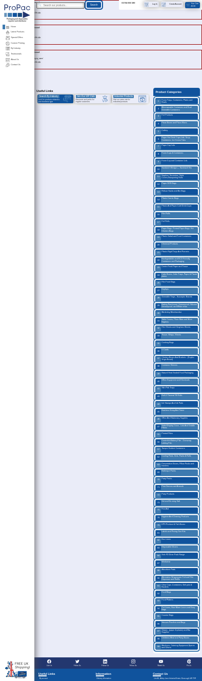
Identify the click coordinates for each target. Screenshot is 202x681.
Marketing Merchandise (168, 313)
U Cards (162, 351)
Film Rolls (163, 215)
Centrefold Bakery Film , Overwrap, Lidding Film (174, 442)
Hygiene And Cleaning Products (172, 518)
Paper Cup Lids (165, 146)
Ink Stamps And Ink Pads (169, 404)
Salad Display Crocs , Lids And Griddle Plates (175, 427)
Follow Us (77, 663)
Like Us (49, 663)
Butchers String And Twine (170, 411)
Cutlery (162, 131)
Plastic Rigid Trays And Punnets (172, 253)
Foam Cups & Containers (169, 154)
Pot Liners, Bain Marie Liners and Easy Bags (175, 609)
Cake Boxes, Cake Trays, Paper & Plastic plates (176, 275)
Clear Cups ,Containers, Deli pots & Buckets (174, 586)
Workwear (163, 563)
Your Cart (192, 5)
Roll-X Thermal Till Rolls (169, 396)
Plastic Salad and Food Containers (173, 237)
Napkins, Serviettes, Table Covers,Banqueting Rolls (170, 177)
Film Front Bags (165, 283)
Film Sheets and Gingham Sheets (173, 328)
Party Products (165, 495)
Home (10, 27)
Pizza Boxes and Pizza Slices (171, 124)
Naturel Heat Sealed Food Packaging (174, 374)
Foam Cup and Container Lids (171, 162)
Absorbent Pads (165, 571)
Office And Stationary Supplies (172, 419)
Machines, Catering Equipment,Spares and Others (175, 647)
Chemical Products (167, 245)
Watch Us (161, 663)
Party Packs (164, 480)
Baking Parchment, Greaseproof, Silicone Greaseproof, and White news (176, 306)
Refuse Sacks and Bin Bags (171, 192)
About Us (12, 60)
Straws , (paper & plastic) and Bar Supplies (173, 631)
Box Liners (163, 540)
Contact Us (13, 65)
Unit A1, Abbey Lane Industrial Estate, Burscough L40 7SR (175, 678)
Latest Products (15, 32)
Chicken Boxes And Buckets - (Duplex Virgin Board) (175, 358)
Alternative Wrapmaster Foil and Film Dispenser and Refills (174, 578)
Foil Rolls (162, 222)
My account (43, 678)
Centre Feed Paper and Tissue (172, 268)
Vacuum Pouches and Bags (170, 623)
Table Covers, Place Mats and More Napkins (174, 320)
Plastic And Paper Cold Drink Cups (173, 207)
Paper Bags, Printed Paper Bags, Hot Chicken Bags (174, 230)
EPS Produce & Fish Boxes (170, 525)
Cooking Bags (164, 344)
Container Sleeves (166, 366)
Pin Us (189, 663)
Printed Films (164, 434)
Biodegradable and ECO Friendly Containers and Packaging (173, 260)
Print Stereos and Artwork (170, 487)
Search (94, 5)
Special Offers (14, 37)
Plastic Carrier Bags (167, 199)
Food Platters (164, 601)
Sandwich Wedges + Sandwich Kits (174, 169)
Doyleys (162, 290)
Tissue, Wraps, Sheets (168, 336)
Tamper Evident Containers (170, 449)
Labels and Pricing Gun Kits (170, 533)
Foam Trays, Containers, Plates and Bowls (174, 101)
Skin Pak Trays (165, 389)
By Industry (13, 48)
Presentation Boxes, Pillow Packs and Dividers (175, 465)
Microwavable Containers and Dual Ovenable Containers (173, 108)
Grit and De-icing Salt (168, 502)
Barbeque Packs (166, 472)
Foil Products (164, 116)
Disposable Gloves (166, 548)
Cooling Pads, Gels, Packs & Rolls (173, 457)
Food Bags (163, 593)
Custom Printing (15, 43)
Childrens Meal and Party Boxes (172, 639)
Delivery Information (103, 678)
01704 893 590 (128, 3)
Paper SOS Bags (166, 184)
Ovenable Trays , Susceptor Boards (174, 298)
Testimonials (13, 54)
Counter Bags (164, 616)
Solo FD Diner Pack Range (170, 556)
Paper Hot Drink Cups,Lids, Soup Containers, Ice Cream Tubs (173, 139)
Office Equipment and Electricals (172, 381)
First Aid (162, 510)
